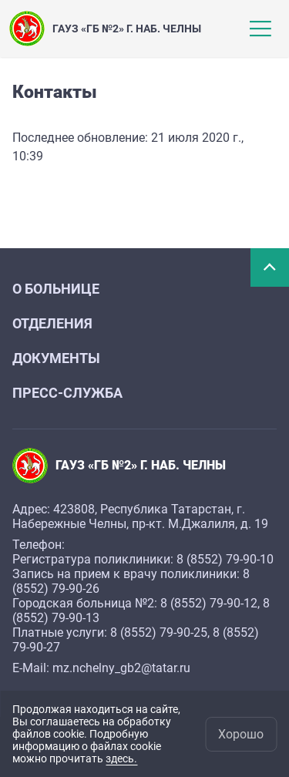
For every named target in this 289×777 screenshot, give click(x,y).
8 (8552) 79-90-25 (158, 632)
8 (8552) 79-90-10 (225, 559)
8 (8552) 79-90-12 (208, 603)
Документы (56, 358)
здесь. (121, 758)
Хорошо (241, 734)
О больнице (55, 289)
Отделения (52, 323)
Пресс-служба (67, 393)
